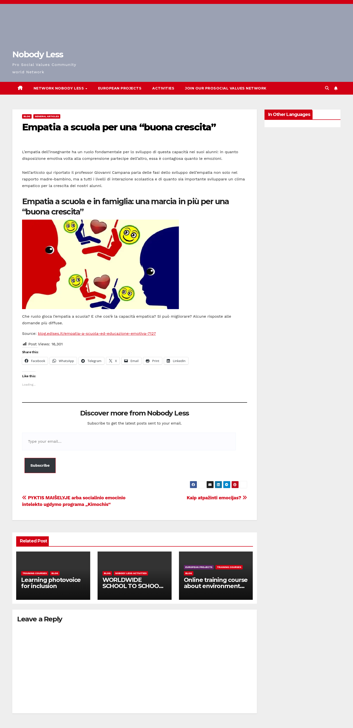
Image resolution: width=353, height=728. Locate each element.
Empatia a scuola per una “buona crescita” (119, 127)
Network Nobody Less (59, 88)
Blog (27, 116)
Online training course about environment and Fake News (216, 586)
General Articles (47, 116)
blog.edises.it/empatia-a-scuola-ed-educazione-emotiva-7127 (97, 333)
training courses (35, 573)
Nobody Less (37, 54)
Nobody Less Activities (131, 573)
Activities (163, 88)
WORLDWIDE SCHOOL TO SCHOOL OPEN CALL (132, 586)
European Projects (120, 88)
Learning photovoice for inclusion (51, 583)
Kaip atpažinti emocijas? (217, 498)
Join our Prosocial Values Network (225, 88)
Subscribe (40, 465)
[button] (327, 88)
